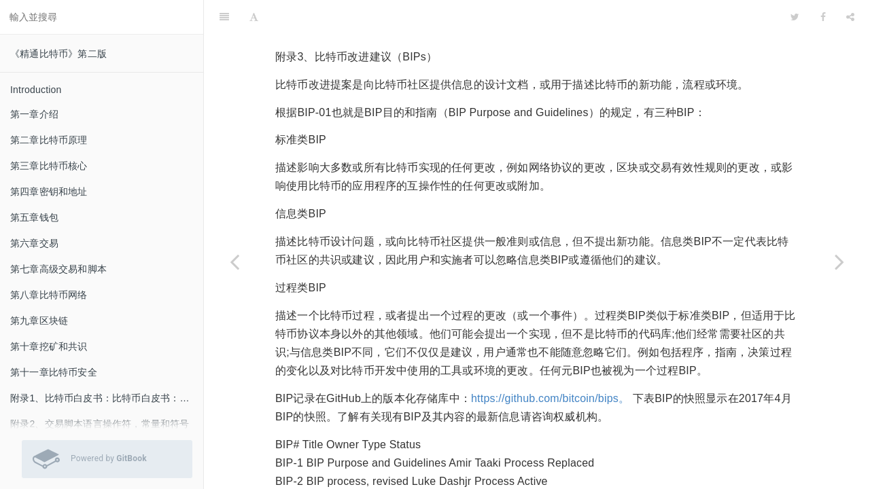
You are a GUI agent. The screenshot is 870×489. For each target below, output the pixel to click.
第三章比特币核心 (49, 165)
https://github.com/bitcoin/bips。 (550, 364)
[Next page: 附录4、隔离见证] (839, 261)
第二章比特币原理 (49, 139)
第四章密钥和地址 (49, 191)
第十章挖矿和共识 (49, 346)
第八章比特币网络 (49, 294)
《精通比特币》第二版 (58, 53)
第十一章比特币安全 (53, 372)
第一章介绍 (34, 114)
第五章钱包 (34, 217)
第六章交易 (34, 243)
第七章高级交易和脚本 (58, 269)
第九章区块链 (39, 320)
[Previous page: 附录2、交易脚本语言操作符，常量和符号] (234, 261)
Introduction (36, 89)
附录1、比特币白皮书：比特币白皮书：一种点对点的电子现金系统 (106, 398)
